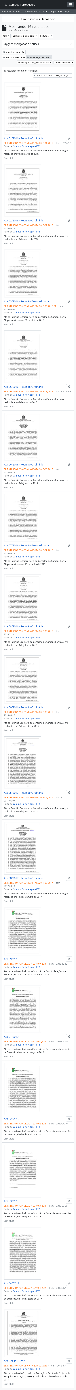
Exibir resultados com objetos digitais (52, 75)
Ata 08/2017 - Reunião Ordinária (23, 878)
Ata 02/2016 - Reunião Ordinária (23, 220)
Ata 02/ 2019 (11, 1119)
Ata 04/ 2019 (11, 1283)
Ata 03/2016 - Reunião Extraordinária (26, 301)
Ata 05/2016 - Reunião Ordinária (23, 386)
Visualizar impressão (13, 52)
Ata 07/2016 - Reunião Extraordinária (26, 545)
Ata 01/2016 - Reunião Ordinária (23, 138)
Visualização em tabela (39, 57)
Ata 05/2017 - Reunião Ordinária (23, 792)
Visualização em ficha (14, 57)
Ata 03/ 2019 (11, 1201)
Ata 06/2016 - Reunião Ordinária (23, 464)
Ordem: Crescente (63, 62)
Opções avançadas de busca (21, 44)
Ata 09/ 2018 (11, 959)
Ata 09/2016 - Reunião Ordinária (23, 707)
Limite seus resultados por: (38, 19)
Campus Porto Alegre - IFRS (26, 146)
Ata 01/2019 (11, 1036)
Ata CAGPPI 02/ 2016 (16, 1361)
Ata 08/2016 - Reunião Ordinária (23, 626)
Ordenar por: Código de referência (34, 62)
